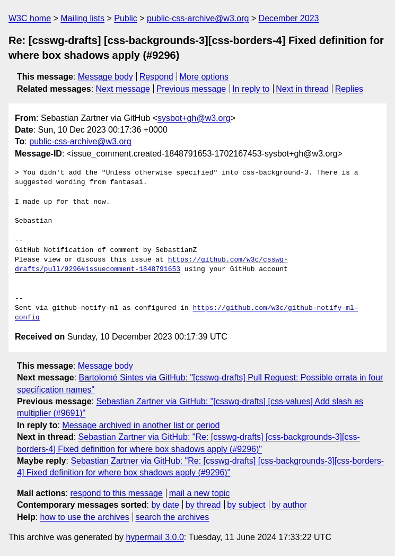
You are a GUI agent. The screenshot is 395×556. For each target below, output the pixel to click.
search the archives (172, 517)
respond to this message (116, 493)
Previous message (191, 88)
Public (125, 18)
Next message (123, 88)
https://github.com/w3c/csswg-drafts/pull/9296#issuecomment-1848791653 (151, 264)
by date (165, 504)
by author (289, 504)
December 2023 (289, 18)
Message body (105, 76)
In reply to (250, 88)
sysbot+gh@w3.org (194, 118)
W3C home (29, 18)
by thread (203, 504)
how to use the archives (84, 517)
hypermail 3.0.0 (154, 537)
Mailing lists (82, 18)
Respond (156, 76)
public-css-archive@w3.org (198, 18)
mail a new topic (199, 493)
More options (204, 76)
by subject (246, 504)
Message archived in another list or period (141, 425)
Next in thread (302, 88)
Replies (349, 88)
